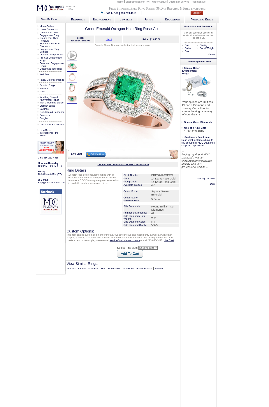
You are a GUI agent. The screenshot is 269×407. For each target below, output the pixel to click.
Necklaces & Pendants (52, 112)
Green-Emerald (144, 268)
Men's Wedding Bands (52, 102)
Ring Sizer (45, 130)
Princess (71, 268)
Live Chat (109, 13)
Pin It (109, 39)
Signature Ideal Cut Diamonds (50, 45)
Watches (44, 74)
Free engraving (194, 8)
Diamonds (78, 19)
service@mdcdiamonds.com (125, 240)
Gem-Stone (128, 268)
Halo (103, 268)
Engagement (102, 19)
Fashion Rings (47, 85)
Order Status (159, 1)
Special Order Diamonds (198, 122)
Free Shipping (119, 8)
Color (188, 48)
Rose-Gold (114, 268)
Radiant (82, 268)
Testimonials (198, 1)
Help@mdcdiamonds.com (51, 182)
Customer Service (179, 1)
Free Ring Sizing (142, 8)
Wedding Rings (202, 19)
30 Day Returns (167, 8)
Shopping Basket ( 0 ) (138, 1)
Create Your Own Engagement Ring (49, 34)
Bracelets (45, 115)
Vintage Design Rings (51, 54)
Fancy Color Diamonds (52, 79)
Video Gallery (47, 26)
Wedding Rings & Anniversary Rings (49, 98)
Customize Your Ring (51, 68)
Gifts (149, 19)
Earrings (44, 109)
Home (120, 1)
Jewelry (126, 19)
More (212, 54)
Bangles (44, 118)
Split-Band (93, 268)
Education (172, 19)
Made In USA (70, 8)
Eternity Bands (47, 105)
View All (158, 268)
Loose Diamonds (49, 29)
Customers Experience (52, 124)
